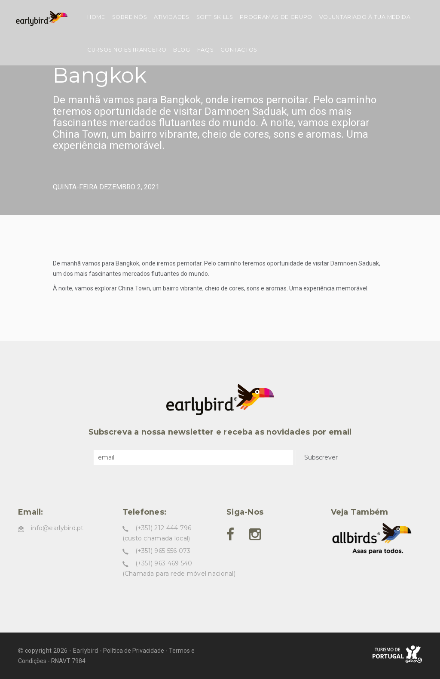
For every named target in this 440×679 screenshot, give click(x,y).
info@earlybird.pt (57, 528)
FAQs (205, 49)
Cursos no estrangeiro (126, 49)
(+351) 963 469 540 (163, 563)
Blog (181, 49)
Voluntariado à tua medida (365, 17)
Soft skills (214, 17)
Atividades (171, 17)
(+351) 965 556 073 (163, 551)
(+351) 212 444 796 (163, 528)
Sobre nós (129, 17)
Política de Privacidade (133, 650)
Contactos (238, 49)
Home (96, 17)
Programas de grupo (276, 17)
